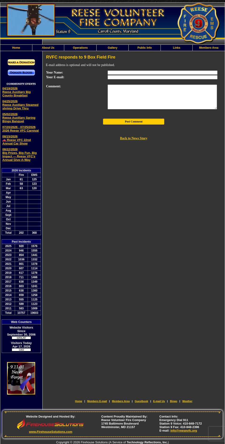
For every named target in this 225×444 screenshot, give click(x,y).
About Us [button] (48, 47)
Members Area (208, 47)
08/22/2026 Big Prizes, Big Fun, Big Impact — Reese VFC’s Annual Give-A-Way (19, 155)
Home (16, 47)
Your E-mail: (55, 77)
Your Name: (54, 72)
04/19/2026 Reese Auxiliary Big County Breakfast (16, 92)
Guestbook (141, 401)
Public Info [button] (144, 47)
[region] (112, 48)
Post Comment (134, 121)
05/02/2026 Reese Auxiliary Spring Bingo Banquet (18, 117)
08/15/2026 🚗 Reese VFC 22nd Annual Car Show (16, 140)
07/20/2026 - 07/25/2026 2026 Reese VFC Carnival (20, 128)
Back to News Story (133, 138)
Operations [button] (80, 47)
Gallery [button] (112, 47)
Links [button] (176, 47)
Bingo (173, 401)
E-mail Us (159, 401)
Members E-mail (97, 401)
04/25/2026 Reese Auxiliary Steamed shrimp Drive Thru (20, 105)
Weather (187, 401)
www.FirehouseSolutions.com (50, 431)
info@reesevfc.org (183, 430)
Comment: (53, 86)
